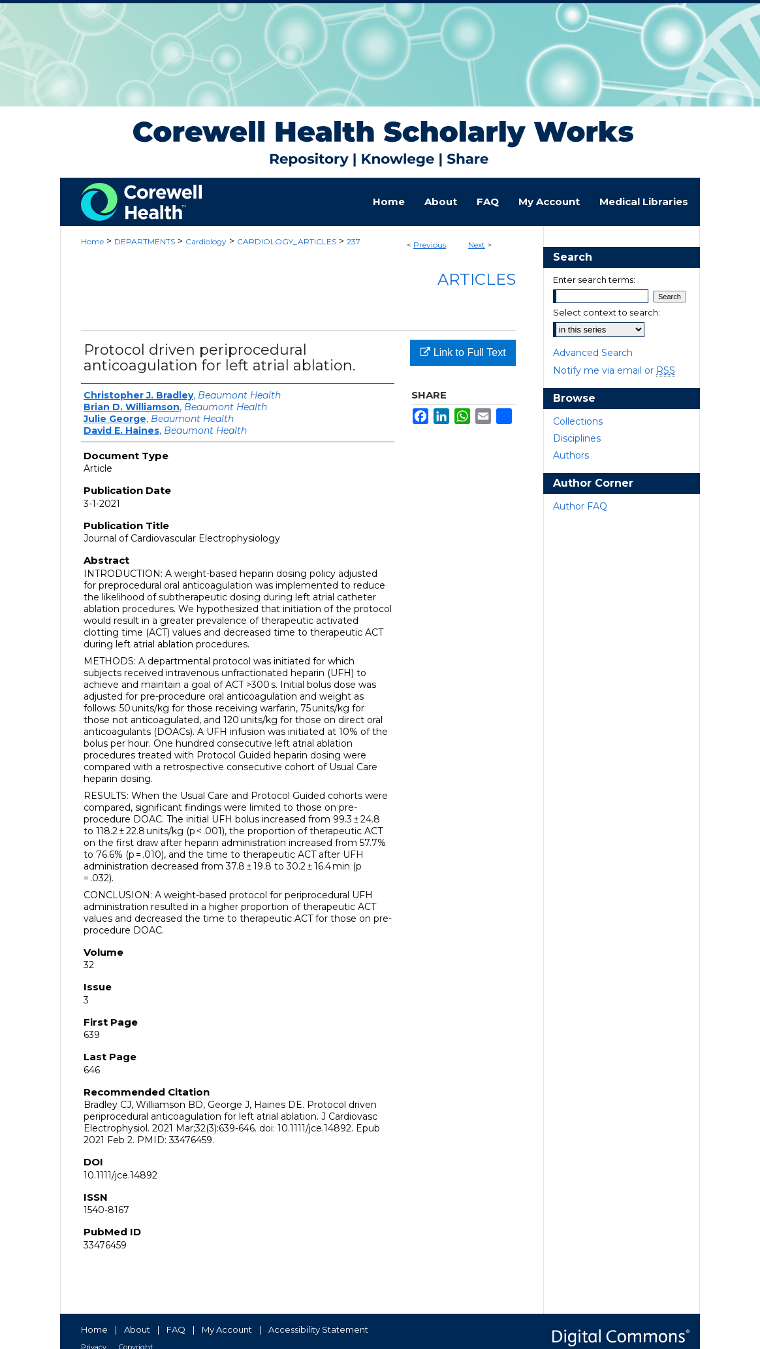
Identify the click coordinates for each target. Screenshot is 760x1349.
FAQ (175, 1329)
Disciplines (577, 438)
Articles (476, 279)
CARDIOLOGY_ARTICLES (286, 241)
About (137, 1329)
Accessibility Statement (318, 1329)
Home (92, 241)
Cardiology (206, 241)
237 (353, 241)
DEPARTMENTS (144, 241)
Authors (571, 455)
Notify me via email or (614, 370)
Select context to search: (606, 312)
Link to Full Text (462, 352)
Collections (578, 421)
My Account (227, 1329)
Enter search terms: (594, 279)
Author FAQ (580, 506)
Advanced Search (593, 353)
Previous (429, 245)
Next (476, 245)
